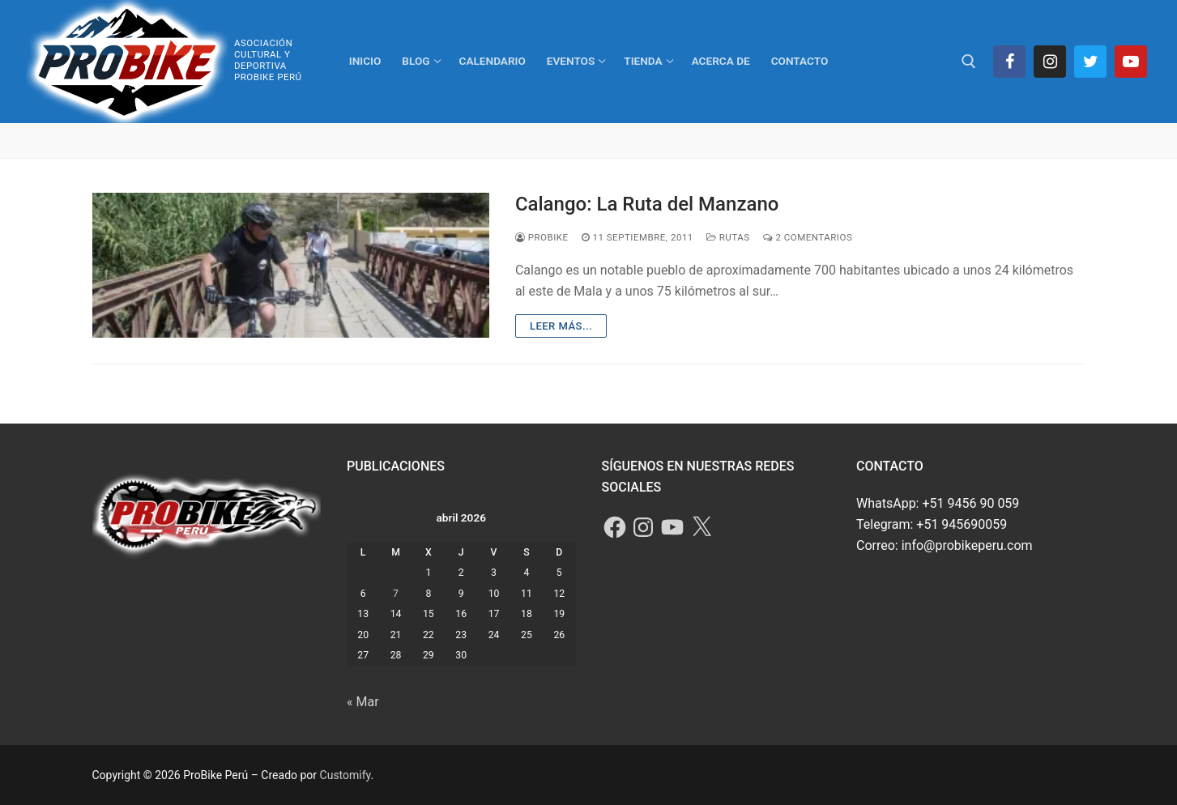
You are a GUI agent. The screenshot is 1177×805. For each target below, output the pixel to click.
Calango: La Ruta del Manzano (646, 204)
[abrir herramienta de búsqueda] (969, 61)
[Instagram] (1050, 61)
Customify (345, 775)
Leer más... (561, 326)
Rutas (728, 237)
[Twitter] (1090, 61)
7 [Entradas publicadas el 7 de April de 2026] (396, 593)
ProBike (542, 237)
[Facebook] (1009, 61)
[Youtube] (1131, 61)
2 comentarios (808, 237)
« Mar (363, 701)
